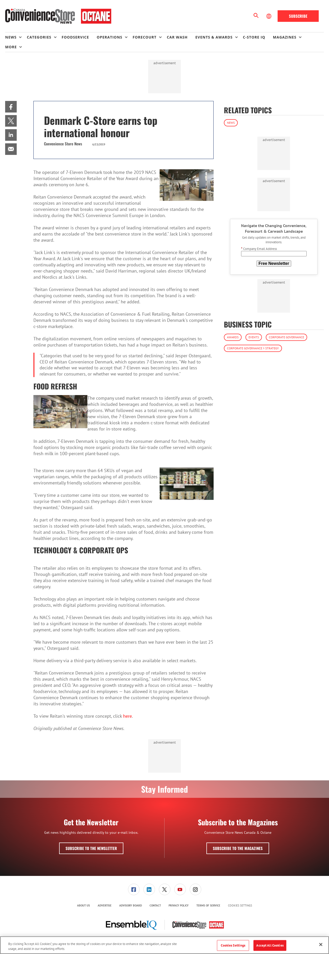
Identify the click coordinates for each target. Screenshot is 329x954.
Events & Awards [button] (214, 37)
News (231, 123)
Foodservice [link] (75, 37)
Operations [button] (109, 37)
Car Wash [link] (177, 37)
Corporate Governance (286, 337)
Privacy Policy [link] (179, 905)
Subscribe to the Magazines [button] (238, 848)
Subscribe (298, 16)
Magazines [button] (284, 37)
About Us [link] (83, 905)
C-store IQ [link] (254, 37)
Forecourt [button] (145, 37)
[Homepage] (58, 16)
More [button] (11, 46)
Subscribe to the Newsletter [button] (91, 848)
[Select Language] (269, 16)
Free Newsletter (274, 263)
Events (254, 337)
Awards (233, 337)
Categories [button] (39, 37)
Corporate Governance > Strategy (253, 348)
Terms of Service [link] (208, 905)
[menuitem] (16, 37)
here (127, 716)
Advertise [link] (105, 905)
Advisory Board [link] (130, 905)
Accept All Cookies (269, 945)
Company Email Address (259, 249)
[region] (164, 945)
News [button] (10, 37)
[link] (11, 107)
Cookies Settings (240, 905)
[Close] (320, 944)
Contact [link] (155, 905)
